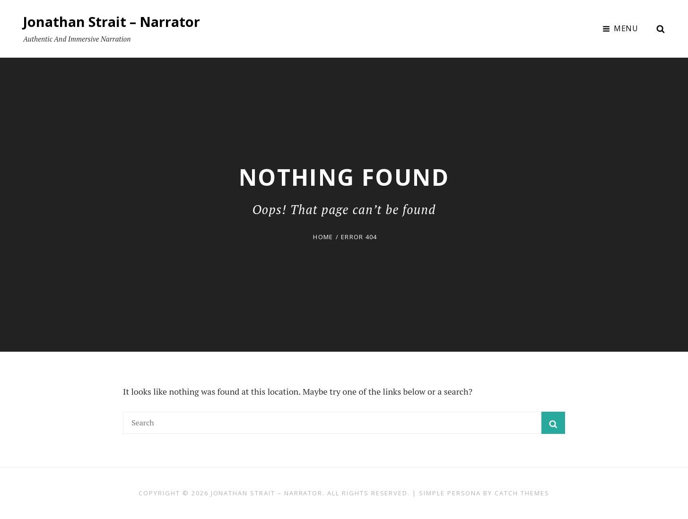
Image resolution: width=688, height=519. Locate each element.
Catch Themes (522, 493)
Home (323, 237)
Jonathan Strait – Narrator (114, 21)
